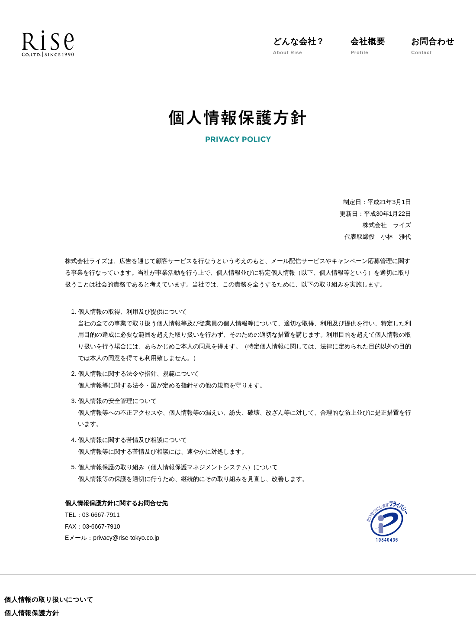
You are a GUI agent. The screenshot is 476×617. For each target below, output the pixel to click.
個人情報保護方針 (31, 613)
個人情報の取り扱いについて (48, 599)
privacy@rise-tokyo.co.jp (126, 537)
